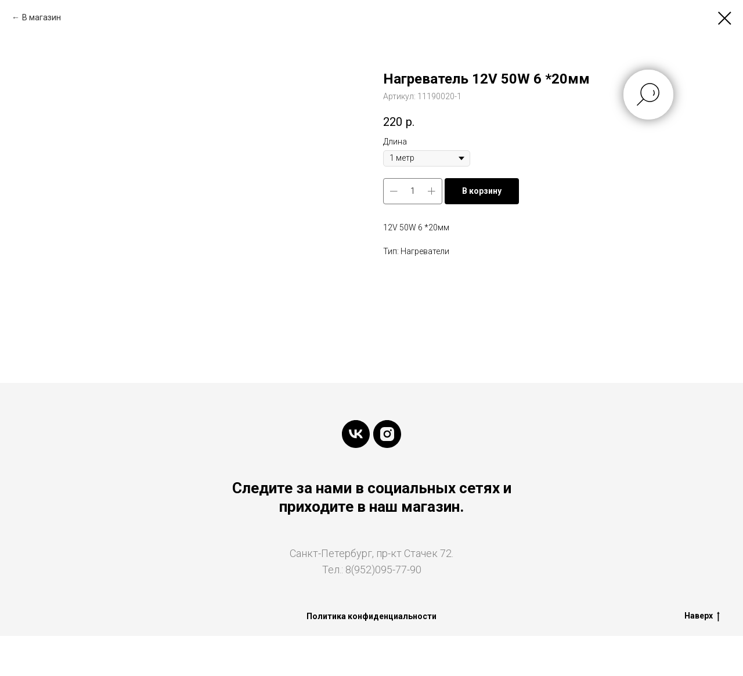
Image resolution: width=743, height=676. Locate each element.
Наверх (702, 616)
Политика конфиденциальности (371, 616)
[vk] (356, 434)
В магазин (41, 17)
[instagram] (387, 434)
